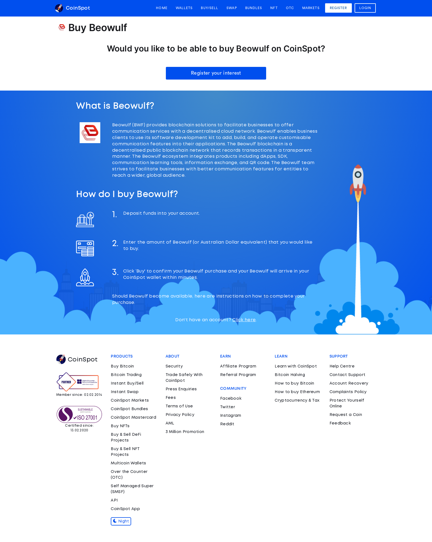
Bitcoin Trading (126, 375)
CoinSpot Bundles (129, 409)
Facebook (230, 398)
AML (170, 423)
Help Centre (342, 366)
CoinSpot (72, 8)
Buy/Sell (209, 8)
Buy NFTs (120, 426)
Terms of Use (179, 406)
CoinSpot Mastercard (133, 417)
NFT (273, 8)
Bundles (253, 8)
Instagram (230, 415)
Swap (231, 8)
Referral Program (238, 375)
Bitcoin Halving (290, 375)
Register (338, 8)
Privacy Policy (180, 414)
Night (121, 521)
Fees (171, 397)
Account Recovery (349, 383)
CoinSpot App (125, 509)
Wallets (184, 8)
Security (174, 366)
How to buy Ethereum (297, 392)
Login (365, 8)
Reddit (227, 424)
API (114, 500)
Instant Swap (125, 392)
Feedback (340, 423)
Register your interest (216, 72)
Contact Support (348, 375)
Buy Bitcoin (122, 366)
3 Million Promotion (185, 432)
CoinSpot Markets (130, 400)
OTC (290, 8)
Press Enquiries (181, 389)
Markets (311, 8)
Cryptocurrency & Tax (297, 400)
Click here (244, 320)
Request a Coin (346, 414)
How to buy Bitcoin (294, 383)
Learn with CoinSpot (296, 366)
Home (161, 8)
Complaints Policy (348, 392)
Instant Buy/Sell (127, 383)
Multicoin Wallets (128, 463)
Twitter (227, 407)
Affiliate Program (238, 366)
